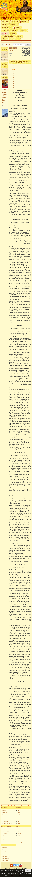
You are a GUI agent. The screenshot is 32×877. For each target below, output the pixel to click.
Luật (18, 821)
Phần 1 (13, 65)
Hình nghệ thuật (5, 858)
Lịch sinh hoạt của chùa (7, 823)
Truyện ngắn (4, 833)
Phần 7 (13, 77)
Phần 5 (13, 73)
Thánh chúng (20, 833)
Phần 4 (13, 71)
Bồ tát (19, 831)
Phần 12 (13, 87)
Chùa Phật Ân (5, 847)
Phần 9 (13, 81)
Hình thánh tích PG (6, 856)
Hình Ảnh (4, 77)
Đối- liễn (4, 839)
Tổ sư (19, 835)
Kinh (18, 819)
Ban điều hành (5, 814)
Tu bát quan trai (5, 821)
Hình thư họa (5, 860)
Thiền (19, 812)
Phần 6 (13, 75)
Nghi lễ (3, 828)
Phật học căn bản (21, 816)
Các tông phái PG (21, 842)
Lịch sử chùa (5, 812)
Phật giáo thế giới (21, 839)
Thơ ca (3, 837)
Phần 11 (13, 85)
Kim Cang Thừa (21, 814)
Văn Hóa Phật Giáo (6, 826)
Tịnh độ (19, 810)
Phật (19, 828)
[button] (6, 21)
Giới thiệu (4, 810)
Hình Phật (4, 849)
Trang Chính (4, 807)
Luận (19, 823)
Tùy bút (3, 835)
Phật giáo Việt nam (21, 837)
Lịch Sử (18, 826)
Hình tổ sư (4, 854)
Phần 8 (13, 79)
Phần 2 (13, 67)
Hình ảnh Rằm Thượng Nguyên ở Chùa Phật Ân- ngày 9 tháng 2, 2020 (4, 98)
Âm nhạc (4, 842)
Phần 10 (13, 83)
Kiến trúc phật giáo (6, 831)
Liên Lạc (4, 816)
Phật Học (18, 807)
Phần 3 (13, 69)
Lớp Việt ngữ (5, 819)
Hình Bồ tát (4, 851)
